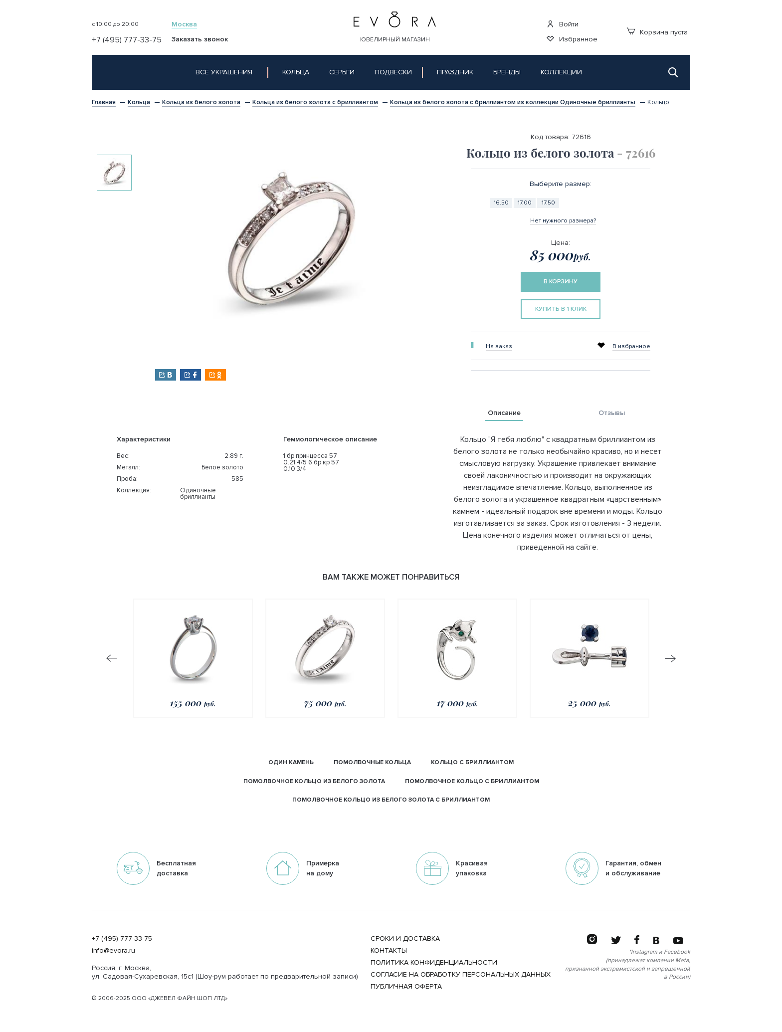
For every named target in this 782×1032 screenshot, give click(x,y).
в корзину (561, 281)
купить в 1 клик (560, 309)
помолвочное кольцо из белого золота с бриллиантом (391, 800)
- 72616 (636, 153)
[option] (114, 173)
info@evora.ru (113, 950)
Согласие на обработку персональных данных (461, 974)
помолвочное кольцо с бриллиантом (472, 781)
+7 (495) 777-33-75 (122, 938)
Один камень (291, 762)
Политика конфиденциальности (434, 962)
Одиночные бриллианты (198, 493)
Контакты (389, 950)
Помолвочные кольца (372, 762)
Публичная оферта (406, 986)
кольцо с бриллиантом (472, 762)
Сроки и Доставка (405, 938)
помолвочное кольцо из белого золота (314, 781)
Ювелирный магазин (395, 39)
